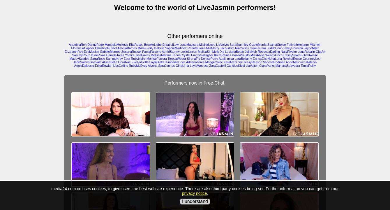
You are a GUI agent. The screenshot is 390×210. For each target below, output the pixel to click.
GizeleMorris (258, 44)
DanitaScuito (241, 55)
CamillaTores (115, 55)
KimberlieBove (175, 62)
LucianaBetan (234, 51)
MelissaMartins (161, 55)
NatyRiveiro (289, 51)
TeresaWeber (177, 58)
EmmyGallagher (202, 55)
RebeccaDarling (269, 51)
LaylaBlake (157, 62)
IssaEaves (142, 55)
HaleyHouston (293, 48)
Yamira (130, 55)
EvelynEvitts (140, 62)
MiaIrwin (315, 44)
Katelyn (311, 62)
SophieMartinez (176, 48)
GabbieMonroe (110, 51)
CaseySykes (292, 55)
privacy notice (194, 193)
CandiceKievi (236, 65)
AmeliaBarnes (127, 48)
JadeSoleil (80, 62)
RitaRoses (136, 44)
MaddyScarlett (79, 58)
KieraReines (222, 55)
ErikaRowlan (103, 65)
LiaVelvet (222, 44)
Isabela (159, 48)
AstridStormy (171, 51)
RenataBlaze (196, 48)
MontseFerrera (157, 58)
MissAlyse (257, 55)
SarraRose (97, 58)
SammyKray (114, 58)
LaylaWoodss (199, 65)
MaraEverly (145, 48)
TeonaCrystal (181, 55)
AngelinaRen (78, 44)
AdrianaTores (195, 62)
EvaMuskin (91, 51)
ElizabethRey (74, 51)
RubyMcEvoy (138, 65)
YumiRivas (98, 55)
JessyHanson (252, 62)
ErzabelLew (171, 44)
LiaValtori (252, 65)
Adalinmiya (226, 58)
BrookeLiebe (153, 44)
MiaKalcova (207, 44)
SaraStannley (239, 44)
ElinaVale (95, 62)
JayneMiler (311, 48)
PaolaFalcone (151, 51)
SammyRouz (81, 55)
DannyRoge (95, 44)
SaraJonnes (166, 65)
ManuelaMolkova (116, 44)
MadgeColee (214, 62)
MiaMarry (212, 48)
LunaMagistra (189, 44)
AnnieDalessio (84, 65)
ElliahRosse (309, 55)
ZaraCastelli (217, 65)
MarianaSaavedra (288, 65)
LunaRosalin (306, 51)
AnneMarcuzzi (296, 62)
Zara (127, 58)
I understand (195, 201)
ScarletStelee (276, 44)
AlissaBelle (109, 62)
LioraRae (124, 62)
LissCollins (120, 65)
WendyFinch (274, 55)
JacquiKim (227, 48)
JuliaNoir (251, 51)
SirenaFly (193, 58)
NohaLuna (274, 58)
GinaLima (182, 65)
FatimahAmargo (298, 44)
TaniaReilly (308, 65)
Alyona (153, 65)
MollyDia (218, 51)
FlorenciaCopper (82, 48)
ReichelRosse (292, 58)
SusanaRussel (131, 51)
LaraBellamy (243, 58)
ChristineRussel (106, 48)
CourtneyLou (311, 58)
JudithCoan (275, 48)
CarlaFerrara (257, 48)
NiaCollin (241, 48)
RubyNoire (138, 58)
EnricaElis (260, 58)
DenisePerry (209, 58)
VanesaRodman (274, 62)
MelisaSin (204, 51)
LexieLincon (189, 51)
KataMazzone (233, 62)
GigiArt (320, 51)
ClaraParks (267, 65)
